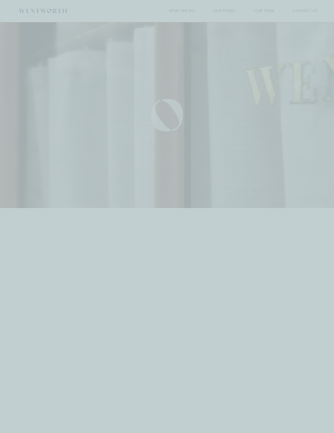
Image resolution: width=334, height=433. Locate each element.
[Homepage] (43, 11)
